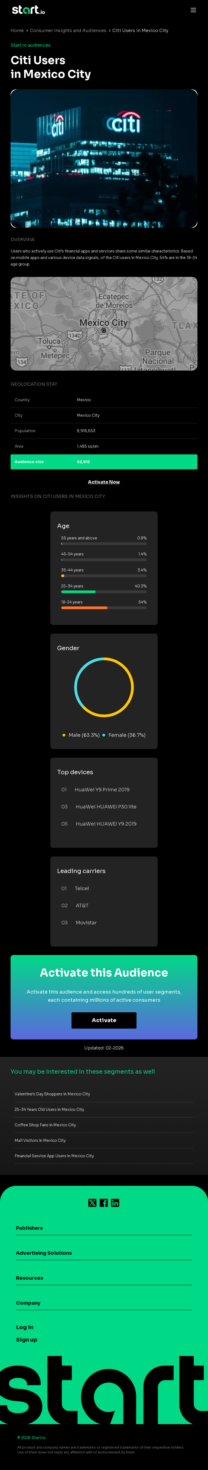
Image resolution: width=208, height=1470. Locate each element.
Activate (104, 1020)
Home (17, 30)
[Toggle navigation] (192, 10)
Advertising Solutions (44, 1253)
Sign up (26, 1339)
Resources (29, 1278)
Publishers (29, 1228)
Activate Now (104, 482)
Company (28, 1303)
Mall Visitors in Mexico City (40, 1140)
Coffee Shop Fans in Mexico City (45, 1125)
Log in (24, 1327)
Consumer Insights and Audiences (68, 30)
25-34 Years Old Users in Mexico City (49, 1109)
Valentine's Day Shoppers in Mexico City (52, 1094)
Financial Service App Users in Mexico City (54, 1155)
